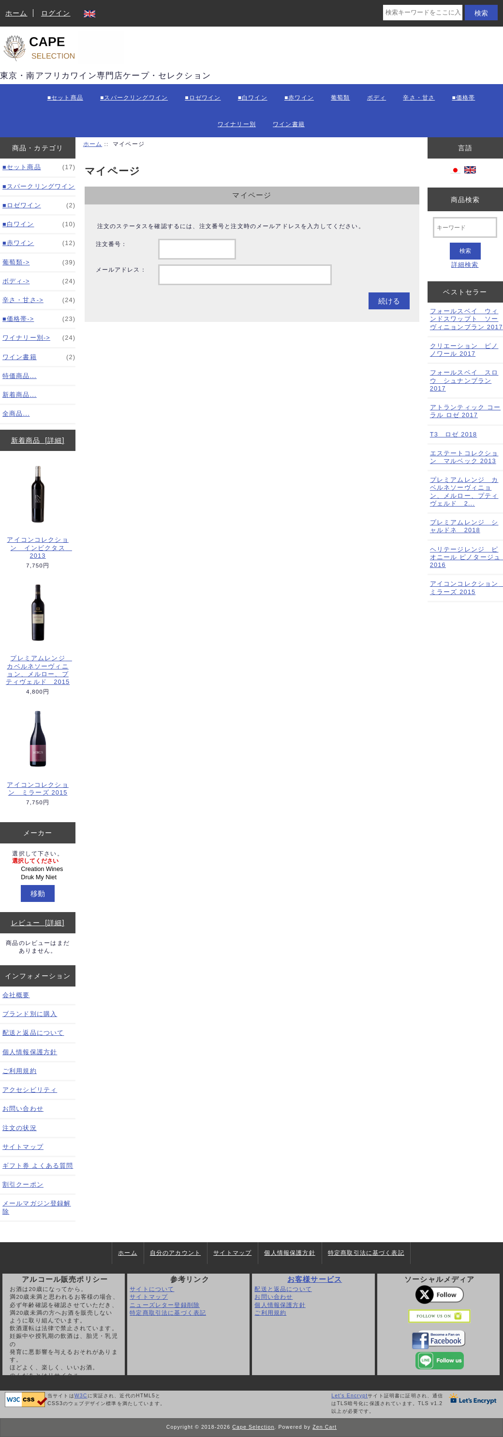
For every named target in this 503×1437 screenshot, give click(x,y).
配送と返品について (33, 1032)
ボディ (376, 97)
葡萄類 (340, 97)
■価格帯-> (38, 319)
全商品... (16, 413)
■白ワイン (252, 97)
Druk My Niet (39, 877)
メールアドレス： (121, 269)
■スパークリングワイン (134, 97)
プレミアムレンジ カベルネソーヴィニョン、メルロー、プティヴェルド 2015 (38, 633)
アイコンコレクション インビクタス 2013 (38, 511)
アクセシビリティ (29, 1089)
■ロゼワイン (203, 97)
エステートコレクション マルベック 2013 (464, 457)
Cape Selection (253, 1427)
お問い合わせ (23, 1108)
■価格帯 (463, 97)
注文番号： (112, 244)
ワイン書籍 (289, 124)
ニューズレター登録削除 (165, 1305)
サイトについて (152, 1289)
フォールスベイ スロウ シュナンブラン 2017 (464, 380)
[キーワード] (465, 227)
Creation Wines (39, 869)
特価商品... (19, 375)
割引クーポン (23, 1184)
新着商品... (19, 394)
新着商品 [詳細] (38, 440)
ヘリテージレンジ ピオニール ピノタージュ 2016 (466, 557)
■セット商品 (65, 97)
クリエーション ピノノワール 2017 (464, 349)
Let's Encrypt (349, 1395)
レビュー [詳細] (38, 923)
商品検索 (465, 199)
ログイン (56, 13)
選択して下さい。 (37, 853)
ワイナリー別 (237, 124)
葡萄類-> (38, 262)
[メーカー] (38, 869)
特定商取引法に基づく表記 (366, 1252)
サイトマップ (23, 1146)
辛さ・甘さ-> (38, 300)
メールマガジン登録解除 (36, 1207)
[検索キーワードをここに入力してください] (422, 12)
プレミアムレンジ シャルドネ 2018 (464, 526)
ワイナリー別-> (38, 338)
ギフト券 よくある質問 (37, 1165)
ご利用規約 (19, 1070)
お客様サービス (314, 1279)
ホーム (16, 13)
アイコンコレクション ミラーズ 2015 (37, 752)
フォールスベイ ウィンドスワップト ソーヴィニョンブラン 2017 (466, 318)
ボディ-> (38, 281)
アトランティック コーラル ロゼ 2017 (465, 411)
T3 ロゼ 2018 (453, 434)
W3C (81, 1395)
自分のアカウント (175, 1252)
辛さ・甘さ (419, 97)
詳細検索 (465, 264)
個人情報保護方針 (29, 1052)
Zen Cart (324, 1427)
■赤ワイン (299, 97)
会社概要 (16, 995)
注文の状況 (19, 1128)
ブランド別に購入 (29, 1013)
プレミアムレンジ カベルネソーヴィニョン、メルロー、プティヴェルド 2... (464, 491)
